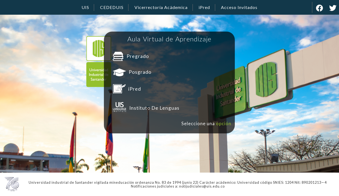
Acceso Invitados (239, 7)
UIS (85, 7)
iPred (204, 7)
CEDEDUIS (112, 7)
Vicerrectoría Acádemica (161, 7)
